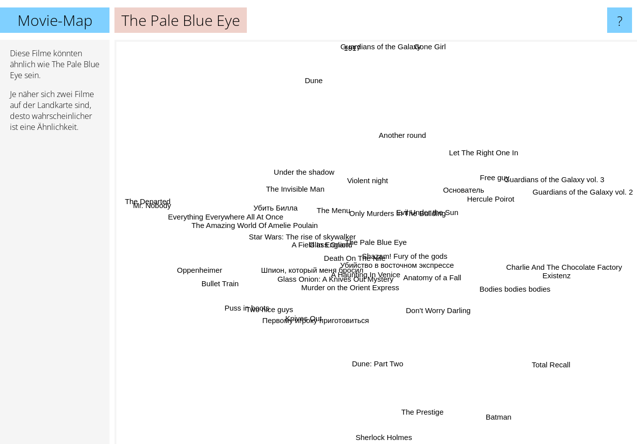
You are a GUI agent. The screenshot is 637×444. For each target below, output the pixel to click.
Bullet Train (220, 282)
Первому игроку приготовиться (322, 316)
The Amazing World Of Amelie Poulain (266, 226)
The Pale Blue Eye (376, 242)
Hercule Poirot (487, 199)
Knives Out (295, 329)
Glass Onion (328, 233)
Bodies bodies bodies (517, 290)
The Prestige (423, 403)
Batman (497, 411)
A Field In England (327, 243)
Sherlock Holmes (382, 437)
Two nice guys (259, 313)
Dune (306, 69)
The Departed (145, 205)
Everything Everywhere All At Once (226, 212)
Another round (399, 139)
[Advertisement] (55, 292)
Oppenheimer (207, 270)
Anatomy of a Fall (443, 286)
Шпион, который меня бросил (308, 272)
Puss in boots (257, 301)
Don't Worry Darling (443, 309)
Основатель (457, 194)
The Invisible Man (297, 190)
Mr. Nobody (172, 208)
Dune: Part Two (383, 358)
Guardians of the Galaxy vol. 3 (563, 177)
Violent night (373, 166)
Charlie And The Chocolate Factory (547, 265)
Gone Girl (429, 49)
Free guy (496, 176)
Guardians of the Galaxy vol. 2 (581, 197)
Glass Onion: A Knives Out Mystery (336, 287)
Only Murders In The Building (405, 208)
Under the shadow (311, 177)
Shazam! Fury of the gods (410, 258)
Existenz (538, 276)
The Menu (328, 207)
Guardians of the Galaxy (375, 46)
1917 (358, 46)
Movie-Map (55, 20)
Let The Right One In (473, 159)
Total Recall (538, 354)
